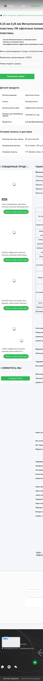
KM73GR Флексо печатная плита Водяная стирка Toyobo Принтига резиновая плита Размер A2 (14, 303)
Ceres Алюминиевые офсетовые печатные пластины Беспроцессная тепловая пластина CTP (15, 206)
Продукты (35, 6)
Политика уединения (11, 678)
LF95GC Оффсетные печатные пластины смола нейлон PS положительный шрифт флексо (13, 351)
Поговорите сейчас (17, 76)
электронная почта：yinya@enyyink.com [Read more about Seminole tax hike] (18, 648)
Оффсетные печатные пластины (29, 15)
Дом (24, 6)
